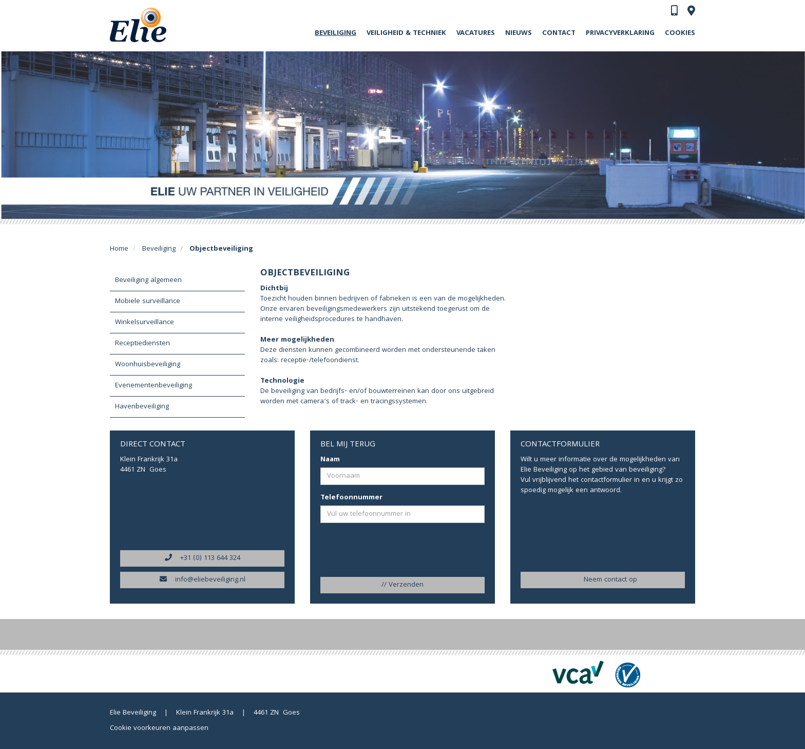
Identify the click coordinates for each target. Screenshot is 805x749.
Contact (559, 33)
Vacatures (475, 33)
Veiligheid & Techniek (406, 33)
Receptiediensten (142, 343)
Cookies (680, 33)
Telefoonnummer (351, 498)
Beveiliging (335, 33)
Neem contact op (602, 580)
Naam (330, 460)
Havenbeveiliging (142, 407)
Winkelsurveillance (144, 322)
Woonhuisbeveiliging (147, 364)
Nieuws (518, 33)
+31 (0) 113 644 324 (202, 558)
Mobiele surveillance (147, 301)
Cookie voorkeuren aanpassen (159, 728)
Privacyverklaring (620, 33)
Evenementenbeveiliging (153, 385)
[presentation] (382, 551)
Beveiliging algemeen (148, 280)
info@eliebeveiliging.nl (202, 580)
